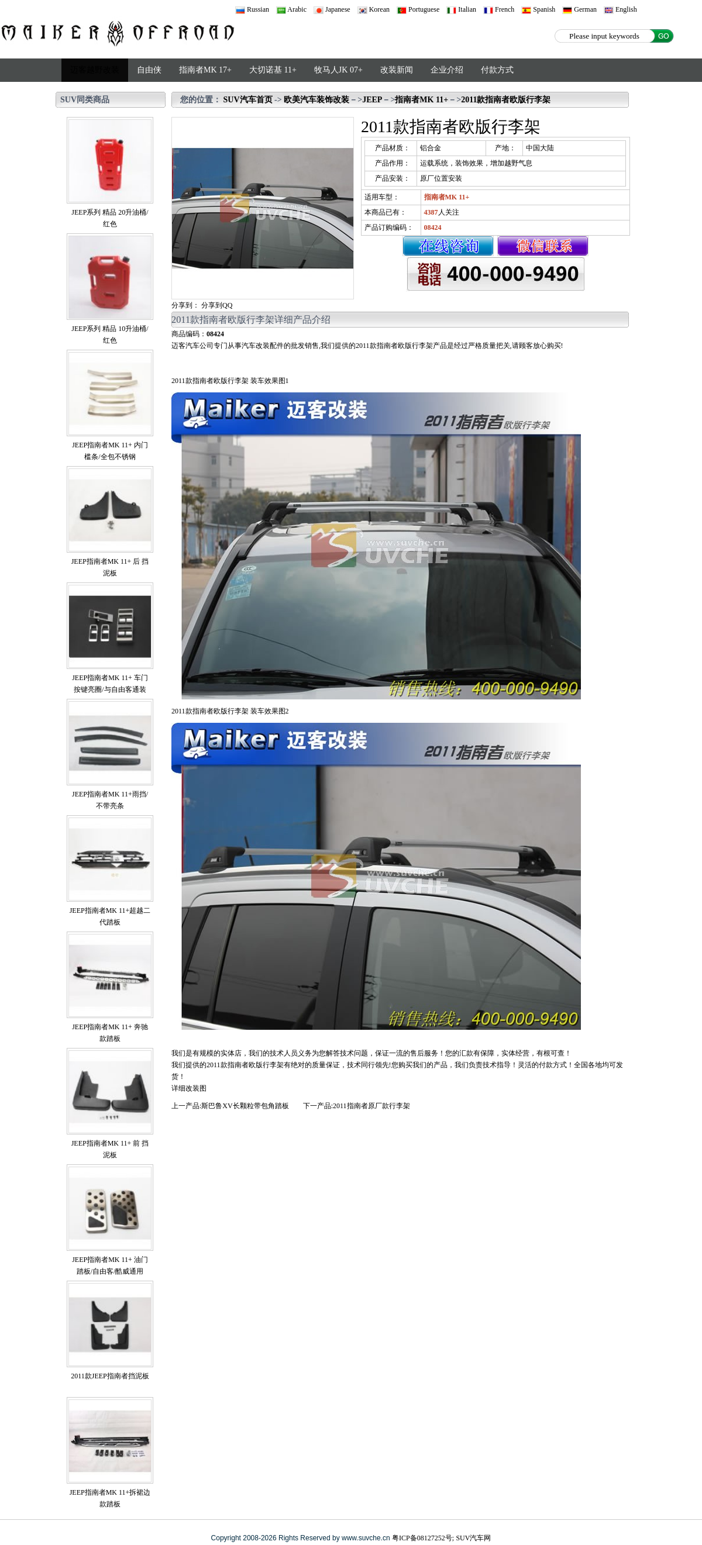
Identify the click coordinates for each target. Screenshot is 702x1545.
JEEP (372, 99)
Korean (373, 9)
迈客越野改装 (94, 69)
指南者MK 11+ (421, 99)
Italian (461, 9)
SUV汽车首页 (248, 99)
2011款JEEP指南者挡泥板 (110, 1376)
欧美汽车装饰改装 (316, 99)
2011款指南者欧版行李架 (505, 99)
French (498, 9)
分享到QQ (216, 305)
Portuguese (418, 9)
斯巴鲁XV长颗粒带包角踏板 (244, 1106)
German (579, 9)
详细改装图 (189, 1088)
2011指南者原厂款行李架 (371, 1106)
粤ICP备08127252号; (423, 1538)
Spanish (538, 9)
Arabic (291, 9)
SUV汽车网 (473, 1538)
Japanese (332, 9)
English (620, 9)
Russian (252, 9)
